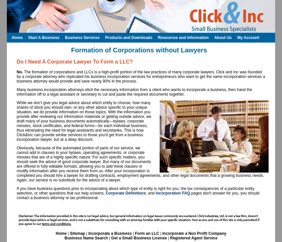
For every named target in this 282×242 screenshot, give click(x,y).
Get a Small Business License (139, 238)
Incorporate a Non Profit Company (194, 233)
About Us (223, 37)
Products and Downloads (128, 37)
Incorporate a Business (110, 233)
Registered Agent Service (194, 238)
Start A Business (43, 37)
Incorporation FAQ (173, 193)
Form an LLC (147, 233)
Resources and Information (183, 37)
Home (61, 233)
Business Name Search (86, 238)
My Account (248, 37)
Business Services (82, 37)
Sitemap (77, 233)
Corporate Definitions (126, 193)
